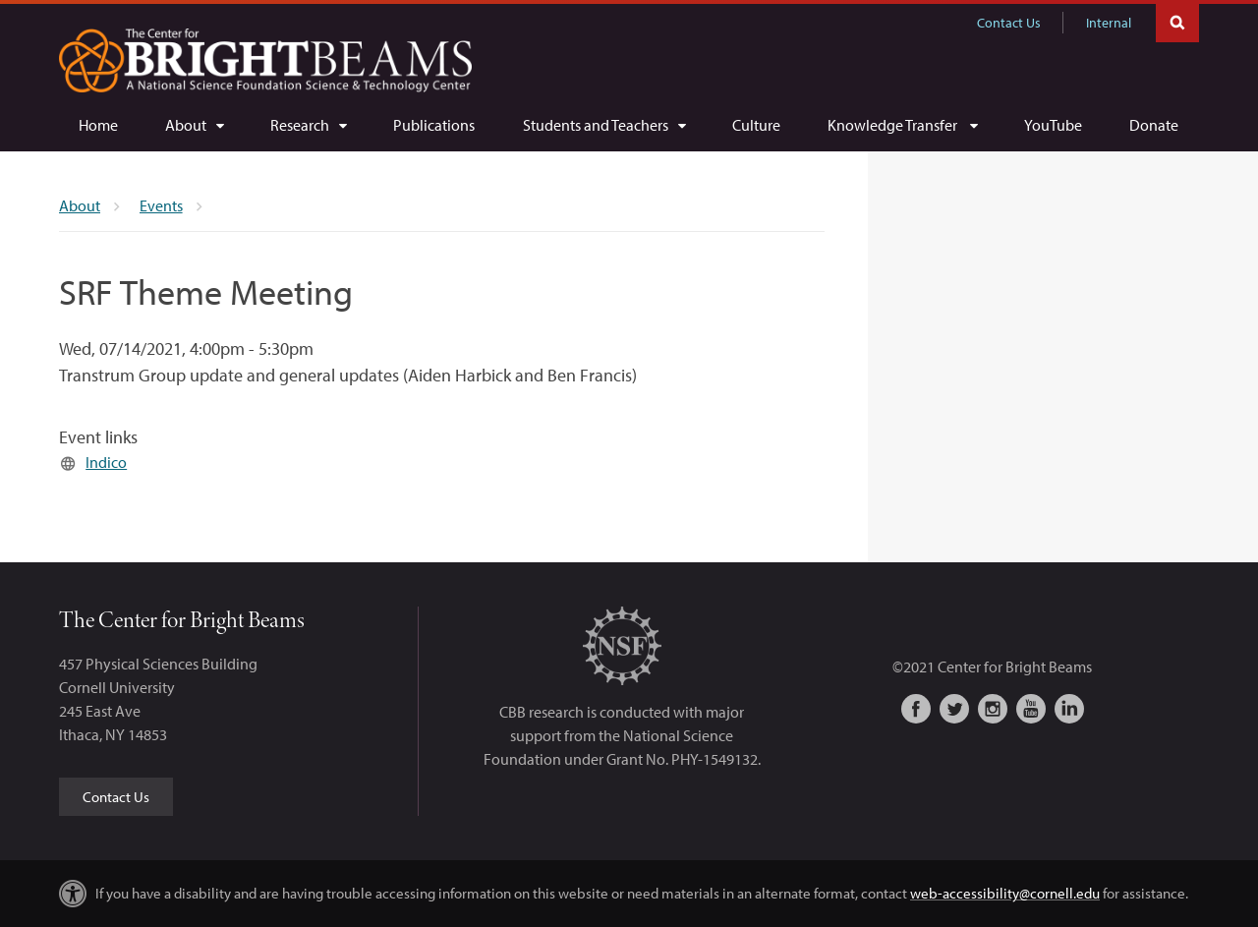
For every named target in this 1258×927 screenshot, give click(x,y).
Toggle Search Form (1177, 21)
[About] (194, 125)
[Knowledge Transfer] (902, 125)
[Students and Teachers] (604, 125)
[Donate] (1154, 125)
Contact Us (1009, 22)
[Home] (98, 125)
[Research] (308, 125)
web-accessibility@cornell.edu (1005, 893)
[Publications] (433, 125)
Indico (106, 462)
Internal (1108, 22)
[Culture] (756, 125)
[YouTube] (1053, 125)
